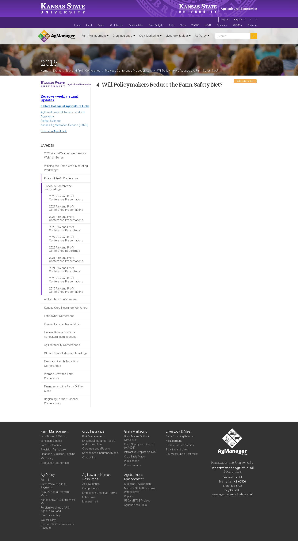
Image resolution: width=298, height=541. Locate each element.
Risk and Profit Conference (83, 70)
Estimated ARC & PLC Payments (53, 486)
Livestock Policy (50, 515)
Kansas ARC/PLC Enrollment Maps (58, 501)
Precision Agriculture (53, 449)
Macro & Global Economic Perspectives (140, 490)
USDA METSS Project (137, 500)
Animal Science (51, 120)
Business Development (137, 483)
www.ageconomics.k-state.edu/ (232, 494)
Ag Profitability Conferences (62, 345)
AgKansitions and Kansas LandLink (63, 112)
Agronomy (47, 116)
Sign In (224, 19)
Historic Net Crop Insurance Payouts (57, 526)
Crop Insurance (124, 35)
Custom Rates (136, 25)
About (89, 25)
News (183, 25)
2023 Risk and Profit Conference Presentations (66, 218)
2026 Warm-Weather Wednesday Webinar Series (65, 155)
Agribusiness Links (135, 504)
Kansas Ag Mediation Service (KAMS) (64, 125)
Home (77, 25)
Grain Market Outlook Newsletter (136, 438)
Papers (128, 496)
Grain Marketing (150, 35)
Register (238, 19)
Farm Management (95, 35)
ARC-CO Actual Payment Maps (55, 493)
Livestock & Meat (178, 35)
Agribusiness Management (134, 477)
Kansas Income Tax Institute (62, 324)
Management (90, 501)
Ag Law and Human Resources (96, 477)
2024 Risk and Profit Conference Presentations (66, 208)
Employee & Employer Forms (99, 492)
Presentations (132, 465)
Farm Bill (46, 479)
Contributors (116, 25)
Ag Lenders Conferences (60, 299)
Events (101, 25)
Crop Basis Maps (134, 456)
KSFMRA (237, 25)
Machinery (47, 458)
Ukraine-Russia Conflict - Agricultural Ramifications (60, 334)
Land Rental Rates (51, 440)
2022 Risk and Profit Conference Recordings (64, 249)
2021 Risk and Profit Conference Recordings (64, 269)
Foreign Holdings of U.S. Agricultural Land (55, 509)
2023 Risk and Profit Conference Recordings (64, 228)
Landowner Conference (59, 316)
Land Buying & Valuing (54, 436)
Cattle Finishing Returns (180, 436)
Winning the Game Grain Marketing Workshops (66, 168)
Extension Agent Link (54, 131)
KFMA (208, 25)
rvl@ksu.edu (232, 490)
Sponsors (252, 25)
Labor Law (88, 497)
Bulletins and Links (177, 449)
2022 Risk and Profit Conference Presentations (66, 239)
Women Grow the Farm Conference (59, 376)
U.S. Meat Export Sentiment (182, 453)
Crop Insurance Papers (96, 448)
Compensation (91, 488)
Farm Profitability (51, 445)
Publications (131, 460)
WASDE (195, 25)
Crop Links (88, 457)
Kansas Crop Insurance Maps (100, 452)
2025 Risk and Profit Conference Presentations (66, 198)
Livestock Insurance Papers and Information (98, 442)
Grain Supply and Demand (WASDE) (139, 446)
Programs (222, 25)
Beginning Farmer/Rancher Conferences (61, 401)
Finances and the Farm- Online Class (63, 389)
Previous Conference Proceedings (127, 70)
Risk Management (93, 436)
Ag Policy (202, 35)
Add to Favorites (245, 81)
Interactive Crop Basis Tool (140, 451)
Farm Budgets (156, 25)
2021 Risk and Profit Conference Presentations (66, 259)
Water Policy (48, 519)
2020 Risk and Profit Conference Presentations (66, 280)
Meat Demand (174, 440)
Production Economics (55, 462)
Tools (171, 25)
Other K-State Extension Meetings (65, 353)
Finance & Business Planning (58, 453)
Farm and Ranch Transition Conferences (61, 364)
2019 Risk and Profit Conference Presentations (66, 290)
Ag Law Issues (91, 483)
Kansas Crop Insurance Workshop (65, 307)
